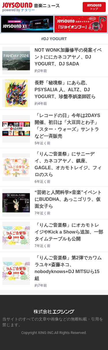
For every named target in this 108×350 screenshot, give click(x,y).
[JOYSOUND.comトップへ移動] (94, 7)
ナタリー (28, 10)
